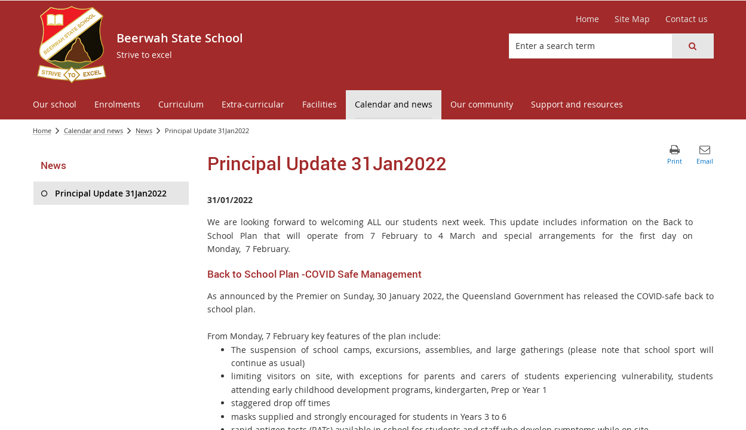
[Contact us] (686, 19)
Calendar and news (93, 130)
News (144, 130)
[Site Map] (632, 19)
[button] (692, 46)
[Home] (587, 19)
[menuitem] (54, 104)
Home (42, 130)
